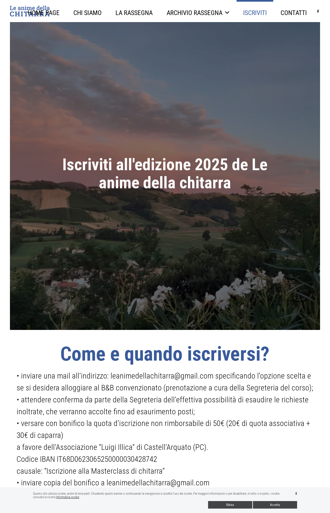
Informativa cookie (67, 497)
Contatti (294, 13)
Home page (44, 13)
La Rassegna (134, 13)
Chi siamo (88, 13)
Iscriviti (255, 8)
